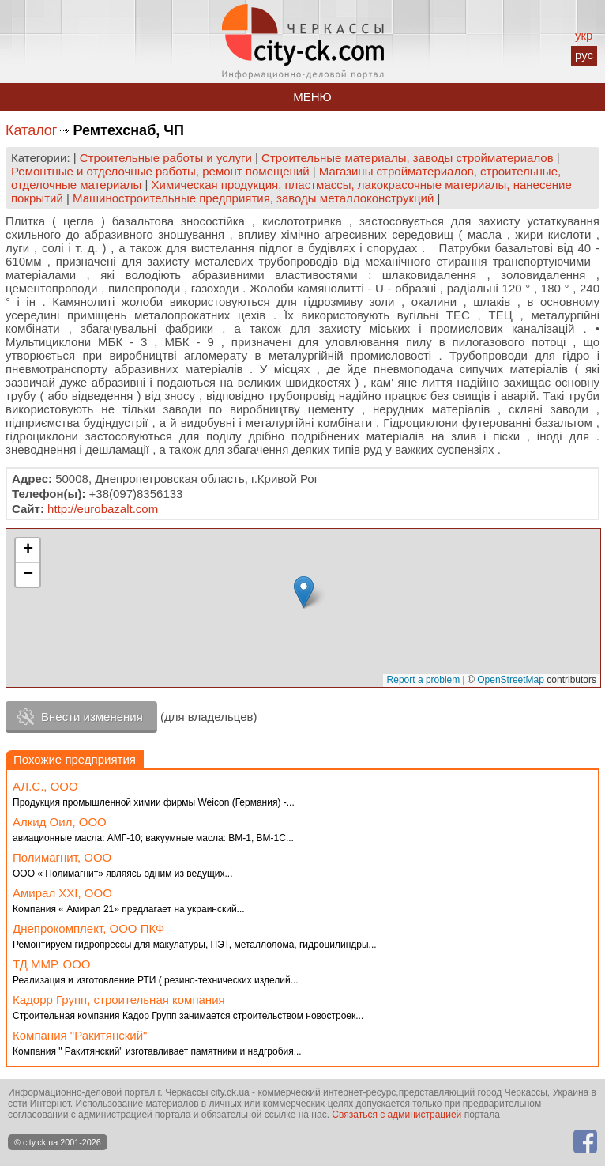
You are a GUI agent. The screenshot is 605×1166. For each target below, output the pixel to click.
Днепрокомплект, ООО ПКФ (88, 928)
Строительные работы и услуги (166, 157)
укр (583, 35)
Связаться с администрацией (396, 1114)
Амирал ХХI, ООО (62, 893)
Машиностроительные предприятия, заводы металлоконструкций (253, 198)
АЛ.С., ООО (45, 786)
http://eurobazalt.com (102, 508)
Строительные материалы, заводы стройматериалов (407, 157)
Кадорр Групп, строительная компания (119, 999)
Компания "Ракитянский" (80, 1035)
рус (584, 55)
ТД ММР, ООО (52, 964)
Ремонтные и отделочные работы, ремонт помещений (160, 171)
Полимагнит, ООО (62, 857)
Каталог (31, 130)
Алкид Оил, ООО (60, 821)
